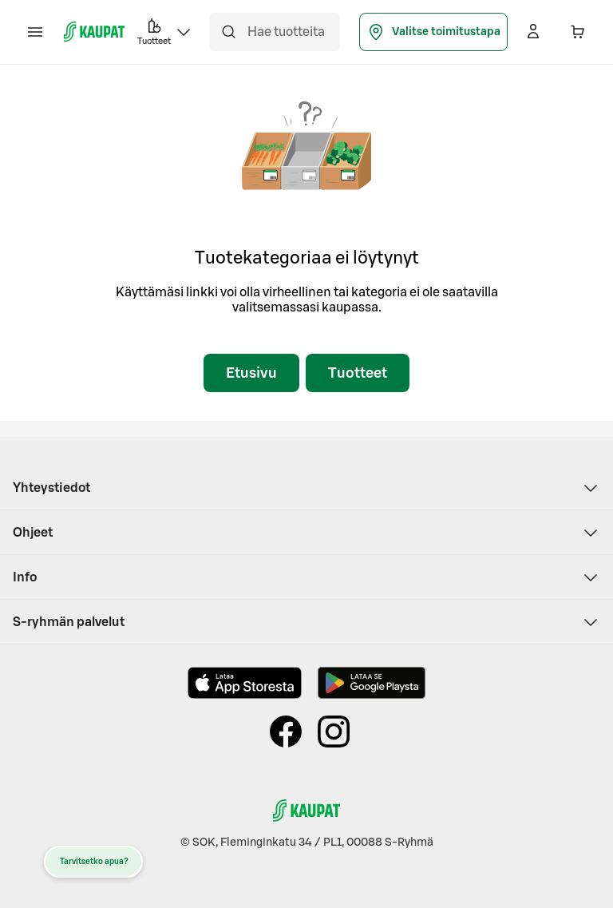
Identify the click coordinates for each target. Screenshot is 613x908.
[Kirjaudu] (533, 32)
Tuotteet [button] (165, 31)
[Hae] (228, 32)
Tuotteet (357, 373)
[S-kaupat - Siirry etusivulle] (94, 32)
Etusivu (251, 373)
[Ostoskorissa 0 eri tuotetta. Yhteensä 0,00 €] (578, 32)
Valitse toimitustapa (433, 32)
